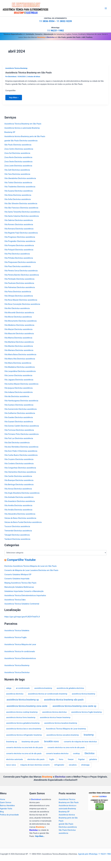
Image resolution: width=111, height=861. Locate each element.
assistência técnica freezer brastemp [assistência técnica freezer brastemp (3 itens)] (55, 717)
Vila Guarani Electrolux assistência (18, 421)
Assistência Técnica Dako (15, 600)
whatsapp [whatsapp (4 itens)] (85, 765)
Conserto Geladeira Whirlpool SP (17, 574)
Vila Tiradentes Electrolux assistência (19, 186)
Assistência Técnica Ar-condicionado (19, 651)
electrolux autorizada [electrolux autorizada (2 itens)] (14, 759)
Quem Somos (5, 802)
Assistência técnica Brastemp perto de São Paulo (24, 136)
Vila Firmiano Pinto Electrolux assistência (21, 434)
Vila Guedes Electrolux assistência (18, 417)
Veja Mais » (14, 98)
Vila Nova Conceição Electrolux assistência (22, 304)
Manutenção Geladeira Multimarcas (19, 587)
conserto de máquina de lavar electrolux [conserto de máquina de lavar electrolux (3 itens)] (80, 741)
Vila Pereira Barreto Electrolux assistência (21, 275)
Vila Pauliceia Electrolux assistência (19, 283)
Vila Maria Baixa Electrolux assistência (20, 354)
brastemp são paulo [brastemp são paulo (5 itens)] (30, 741)
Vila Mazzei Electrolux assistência (18, 329)
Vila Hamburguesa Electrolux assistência (21, 400)
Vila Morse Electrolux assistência (18, 317)
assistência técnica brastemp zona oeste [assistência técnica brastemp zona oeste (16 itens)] (27, 706)
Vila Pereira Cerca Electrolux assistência (21, 270)
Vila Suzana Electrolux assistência (18, 191)
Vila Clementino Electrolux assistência (20, 472)
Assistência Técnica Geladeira (16, 630)
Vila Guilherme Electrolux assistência (19, 413)
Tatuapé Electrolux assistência (17, 535)
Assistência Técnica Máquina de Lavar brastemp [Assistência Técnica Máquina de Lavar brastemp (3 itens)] (66, 729)
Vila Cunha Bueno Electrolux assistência (21, 455)
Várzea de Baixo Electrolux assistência (20, 518)
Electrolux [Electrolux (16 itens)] (90, 753)
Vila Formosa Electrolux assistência (19, 430)
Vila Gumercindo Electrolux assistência (20, 409)
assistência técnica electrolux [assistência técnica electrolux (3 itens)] (54, 712)
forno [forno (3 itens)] (61, 759)
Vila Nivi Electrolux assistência (17, 308)
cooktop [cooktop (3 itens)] (76, 753)
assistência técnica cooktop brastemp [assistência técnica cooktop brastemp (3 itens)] (22, 712)
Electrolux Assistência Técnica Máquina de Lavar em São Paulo (30, 566)
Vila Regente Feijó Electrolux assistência (21, 233)
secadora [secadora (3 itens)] (73, 765)
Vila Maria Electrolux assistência (17, 363)
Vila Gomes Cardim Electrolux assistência (21, 426)
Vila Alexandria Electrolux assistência (19, 514)
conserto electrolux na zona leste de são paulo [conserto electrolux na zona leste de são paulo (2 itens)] (24, 747)
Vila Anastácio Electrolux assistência (19, 501)
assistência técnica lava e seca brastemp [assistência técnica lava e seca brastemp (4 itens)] (23, 729)
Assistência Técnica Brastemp (16, 68)
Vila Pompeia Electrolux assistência (19, 245)
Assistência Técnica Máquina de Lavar (20, 644)
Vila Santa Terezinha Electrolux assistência (22, 212)
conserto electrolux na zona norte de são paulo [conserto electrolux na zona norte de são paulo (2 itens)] (66, 747)
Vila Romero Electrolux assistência (18, 224)
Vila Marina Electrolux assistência (18, 338)
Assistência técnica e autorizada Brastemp (22, 128)
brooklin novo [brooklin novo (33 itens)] (51, 741)
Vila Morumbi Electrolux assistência (19, 312)
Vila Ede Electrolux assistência (17, 442)
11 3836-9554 (46, 21)
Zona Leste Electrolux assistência (18, 166)
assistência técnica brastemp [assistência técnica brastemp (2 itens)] (83, 694)
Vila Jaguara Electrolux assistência (18, 380)
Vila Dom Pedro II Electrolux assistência (20, 451)
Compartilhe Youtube (21, 560)
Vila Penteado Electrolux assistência (19, 279)
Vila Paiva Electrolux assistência (17, 291)
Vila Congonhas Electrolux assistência (20, 468)
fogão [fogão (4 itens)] (51, 759)
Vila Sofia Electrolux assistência (17, 199)
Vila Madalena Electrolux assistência (19, 367)
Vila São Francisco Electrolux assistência (21, 208)
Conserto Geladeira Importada (16, 578)
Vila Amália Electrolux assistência (18, 510)
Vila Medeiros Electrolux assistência (19, 325)
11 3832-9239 (64, 21)
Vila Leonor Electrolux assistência (18, 375)
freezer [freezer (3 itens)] (71, 759)
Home (2, 799)
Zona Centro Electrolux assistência (18, 149)
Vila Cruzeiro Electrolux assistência (18, 459)
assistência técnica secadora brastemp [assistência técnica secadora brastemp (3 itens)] (62, 735)
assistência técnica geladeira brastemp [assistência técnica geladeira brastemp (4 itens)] (23, 723)
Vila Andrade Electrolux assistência (18, 497)
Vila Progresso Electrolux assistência (19, 237)
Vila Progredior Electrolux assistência (19, 241)
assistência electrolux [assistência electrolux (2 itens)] (14, 694)
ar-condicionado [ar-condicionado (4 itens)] (23, 688)
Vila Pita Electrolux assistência (17, 254)
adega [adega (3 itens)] (8, 688)
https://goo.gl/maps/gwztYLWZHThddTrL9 (22, 617)
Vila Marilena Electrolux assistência (19, 342)
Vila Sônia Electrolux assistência (17, 195)
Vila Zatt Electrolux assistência (17, 170)
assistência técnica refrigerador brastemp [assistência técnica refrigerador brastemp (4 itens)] (24, 735)
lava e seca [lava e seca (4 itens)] (11, 765)
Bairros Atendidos (7, 805)
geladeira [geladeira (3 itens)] (93, 759)
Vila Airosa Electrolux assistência (18, 489)
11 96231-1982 (55, 30)
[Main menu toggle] (105, 8)
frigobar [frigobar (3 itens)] (81, 759)
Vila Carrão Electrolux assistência (18, 476)
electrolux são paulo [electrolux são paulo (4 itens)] (35, 759)
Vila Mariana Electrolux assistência (18, 350)
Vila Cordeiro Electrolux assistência (19, 463)
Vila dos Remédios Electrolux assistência (21, 447)
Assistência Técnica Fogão (15, 637)
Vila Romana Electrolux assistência (18, 229)
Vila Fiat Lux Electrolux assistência (18, 438)
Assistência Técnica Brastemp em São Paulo (28, 72)
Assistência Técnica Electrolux (17, 672)
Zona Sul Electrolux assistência (17, 153)
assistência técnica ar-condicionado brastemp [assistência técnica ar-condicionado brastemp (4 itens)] (47, 694)
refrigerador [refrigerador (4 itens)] (59, 765)
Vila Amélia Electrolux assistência (18, 505)
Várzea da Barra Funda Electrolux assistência (23, 522)
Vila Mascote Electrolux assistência (19, 333)
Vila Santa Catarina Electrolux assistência (21, 216)
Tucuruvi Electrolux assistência (17, 526)
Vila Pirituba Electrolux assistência (18, 258)
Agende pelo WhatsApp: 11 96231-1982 (94, 854)
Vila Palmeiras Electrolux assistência (19, 287)
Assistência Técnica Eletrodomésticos (20, 658)
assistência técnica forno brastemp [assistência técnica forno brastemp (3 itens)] (20, 717)
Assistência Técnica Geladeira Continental (21, 604)
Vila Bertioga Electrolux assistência (19, 484)
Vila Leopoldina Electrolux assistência (20, 371)
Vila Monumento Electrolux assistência (20, 321)
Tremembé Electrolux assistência (18, 531)
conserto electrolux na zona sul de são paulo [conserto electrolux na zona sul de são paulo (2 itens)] (24, 753)
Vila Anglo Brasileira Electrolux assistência (21, 493)
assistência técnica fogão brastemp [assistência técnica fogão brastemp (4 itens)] (86, 712)
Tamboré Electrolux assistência (17, 539)
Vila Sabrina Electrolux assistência (18, 220)
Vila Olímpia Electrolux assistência (18, 296)
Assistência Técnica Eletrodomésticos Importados (25, 595)
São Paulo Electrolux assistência (17, 145)
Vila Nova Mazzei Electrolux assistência (20, 300)
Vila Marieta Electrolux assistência (18, 346)
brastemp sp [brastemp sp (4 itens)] (11, 741)
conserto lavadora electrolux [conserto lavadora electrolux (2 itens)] (57, 753)
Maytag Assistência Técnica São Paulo (20, 583)
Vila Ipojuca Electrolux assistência (18, 388)
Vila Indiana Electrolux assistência (18, 392)
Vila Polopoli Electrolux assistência (18, 250)
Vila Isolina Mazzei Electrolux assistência (21, 384)
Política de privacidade (9, 815)
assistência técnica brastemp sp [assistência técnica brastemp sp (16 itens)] (23, 699)
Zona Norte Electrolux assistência (18, 157)
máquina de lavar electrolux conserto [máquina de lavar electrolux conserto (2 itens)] (35, 765)
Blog (2, 812)
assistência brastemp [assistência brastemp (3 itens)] (43, 688)
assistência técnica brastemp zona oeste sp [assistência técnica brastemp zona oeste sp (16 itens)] (74, 706)
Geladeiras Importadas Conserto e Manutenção (24, 591)
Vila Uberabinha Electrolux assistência (20, 178)
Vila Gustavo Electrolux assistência (18, 405)
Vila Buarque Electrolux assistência (18, 480)
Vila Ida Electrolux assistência (16, 396)
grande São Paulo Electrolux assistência (21, 140)
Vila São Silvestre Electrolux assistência (20, 203)
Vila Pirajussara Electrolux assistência (20, 262)
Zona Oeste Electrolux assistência (18, 161)
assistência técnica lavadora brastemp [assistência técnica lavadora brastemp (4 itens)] (60, 723)
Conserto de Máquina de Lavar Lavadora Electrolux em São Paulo (31, 570)
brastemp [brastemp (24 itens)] (89, 734)
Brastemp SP (9, 132)
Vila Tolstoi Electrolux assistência (18, 182)
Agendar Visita (6, 808)
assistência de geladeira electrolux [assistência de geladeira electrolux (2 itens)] (70, 688)
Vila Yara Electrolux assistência (17, 174)
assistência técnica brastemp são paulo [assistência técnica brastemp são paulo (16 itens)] (64, 699)
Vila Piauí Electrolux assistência (17, 266)
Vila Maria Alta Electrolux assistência (19, 359)
